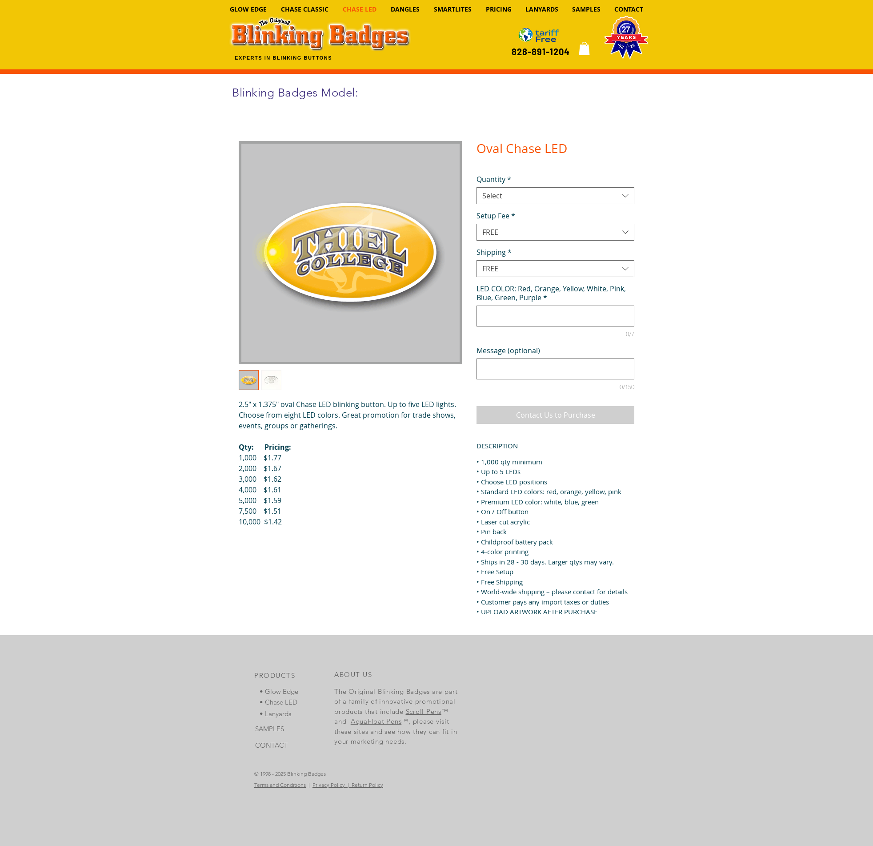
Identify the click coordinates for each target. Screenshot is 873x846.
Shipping (494, 252)
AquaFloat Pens (376, 721)
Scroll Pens (423, 711)
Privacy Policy (328, 785)
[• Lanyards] (282, 713)
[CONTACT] (278, 745)
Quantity (494, 179)
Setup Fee (496, 215)
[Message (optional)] (555, 369)
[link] (584, 48)
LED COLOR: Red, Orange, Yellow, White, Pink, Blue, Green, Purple (551, 293)
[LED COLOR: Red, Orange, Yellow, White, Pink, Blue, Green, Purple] (555, 316)
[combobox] (555, 195)
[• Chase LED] (282, 702)
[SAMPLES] (278, 728)
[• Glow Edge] (282, 691)
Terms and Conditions (280, 785)
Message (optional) (508, 350)
